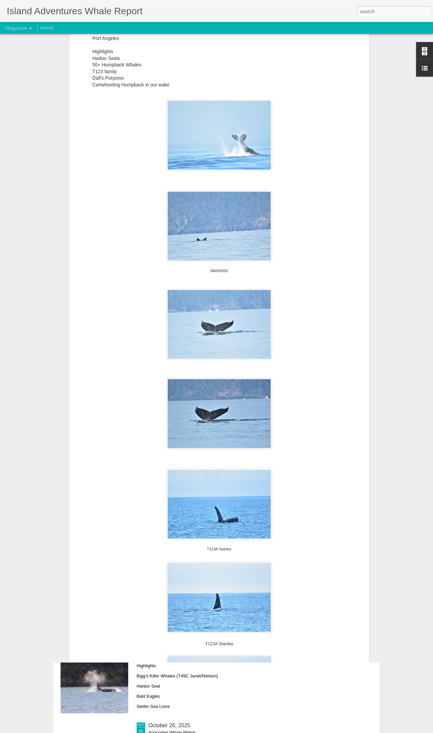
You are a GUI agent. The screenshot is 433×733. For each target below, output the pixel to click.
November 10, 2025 (172, 571)
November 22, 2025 (172, 494)
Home (47, 27)
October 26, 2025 (169, 725)
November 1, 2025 (171, 648)
